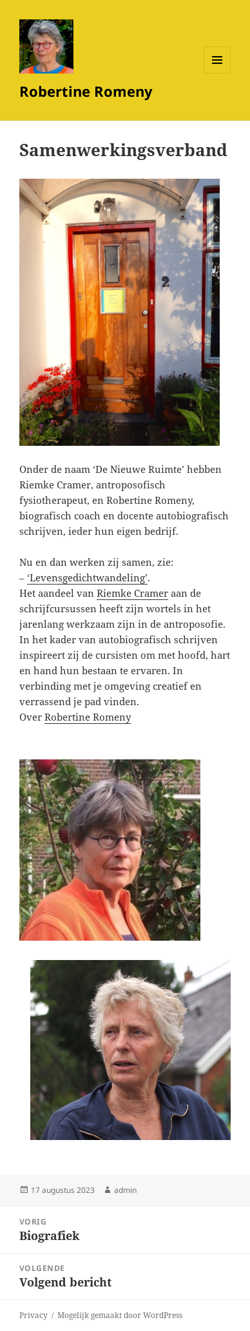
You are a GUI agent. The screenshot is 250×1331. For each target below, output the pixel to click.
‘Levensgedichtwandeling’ (87, 577)
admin (125, 1190)
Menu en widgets (217, 73)
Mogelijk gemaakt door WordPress (119, 1315)
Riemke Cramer (132, 592)
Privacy (33, 1315)
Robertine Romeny (86, 91)
